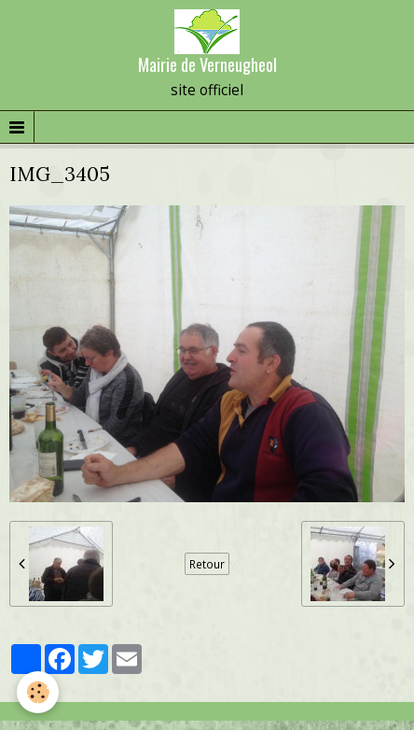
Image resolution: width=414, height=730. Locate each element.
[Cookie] (38, 692)
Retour (207, 563)
